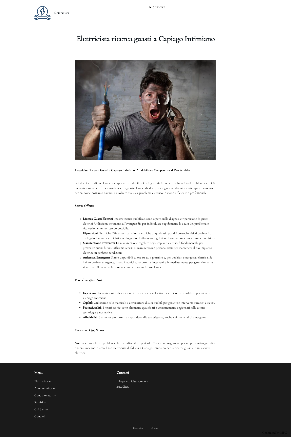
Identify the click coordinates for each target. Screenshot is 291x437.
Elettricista (61, 13)
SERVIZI (159, 7)
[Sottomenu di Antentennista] (54, 388)
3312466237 (123, 386)
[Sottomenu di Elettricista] (50, 381)
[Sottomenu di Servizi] (45, 402)
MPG (283, 433)
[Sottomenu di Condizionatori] (55, 395)
